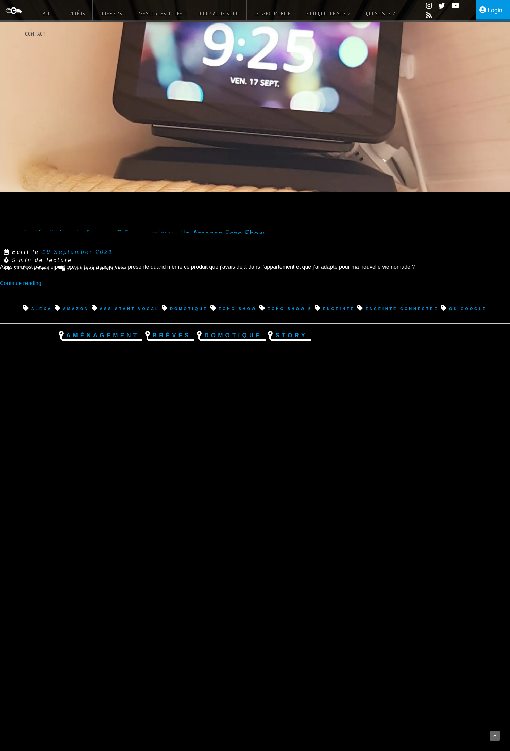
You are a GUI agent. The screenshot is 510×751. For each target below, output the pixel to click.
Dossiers (111, 13)
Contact (35, 33)
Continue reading (20, 283)
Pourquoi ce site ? (328, 13)
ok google (468, 308)
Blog (48, 13)
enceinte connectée (402, 308)
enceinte (339, 308)
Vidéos (77, 13)
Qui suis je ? (380, 13)
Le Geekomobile (272, 13)
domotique (189, 308)
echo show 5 (290, 308)
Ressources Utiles (160, 13)
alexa (41, 308)
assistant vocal (129, 308)
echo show (238, 308)
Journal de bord (218, 13)
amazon (76, 308)
